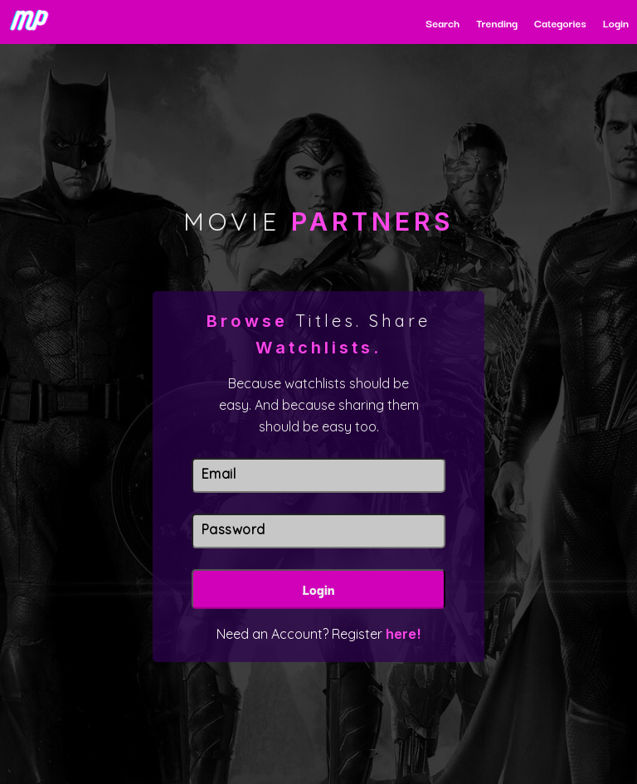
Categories (560, 22)
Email (219, 473)
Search (442, 22)
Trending (497, 22)
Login (616, 22)
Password (233, 529)
